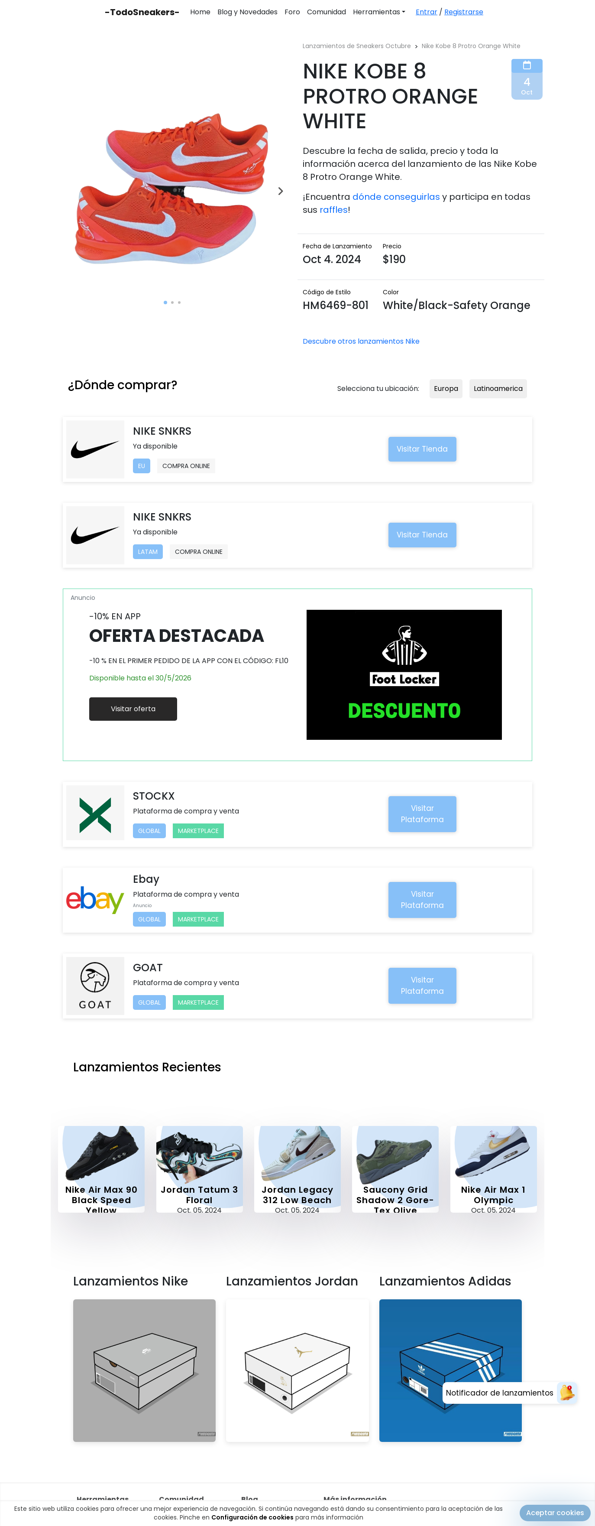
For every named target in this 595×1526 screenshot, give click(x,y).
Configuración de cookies (252, 1517)
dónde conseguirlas (396, 197)
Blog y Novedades (247, 12)
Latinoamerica (498, 389)
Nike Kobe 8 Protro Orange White (471, 46)
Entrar (426, 12)
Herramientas (376, 12)
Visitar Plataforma (422, 814)
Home (200, 12)
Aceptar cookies (555, 1513)
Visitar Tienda (422, 449)
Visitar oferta (133, 709)
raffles (334, 210)
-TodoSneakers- (142, 12)
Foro (292, 12)
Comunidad (326, 12)
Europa (446, 389)
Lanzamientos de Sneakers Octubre (357, 46)
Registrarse (463, 12)
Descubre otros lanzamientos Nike (361, 341)
